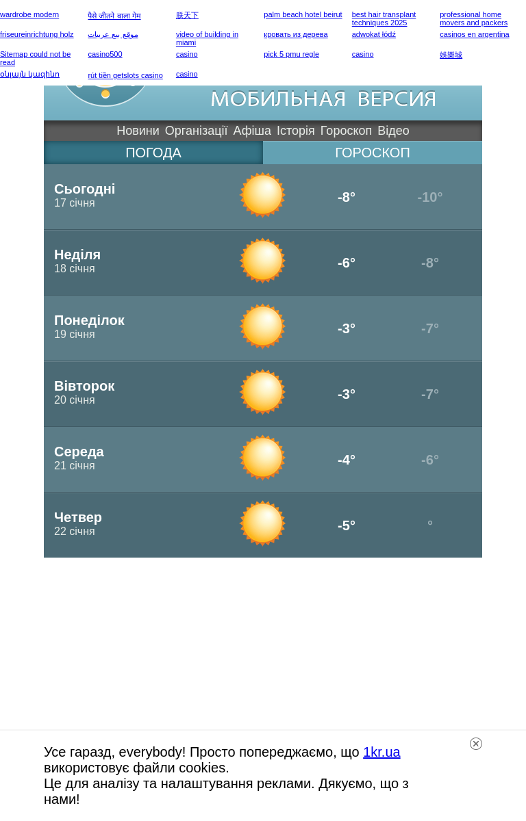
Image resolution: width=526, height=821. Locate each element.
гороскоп (372, 152)
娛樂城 (451, 55)
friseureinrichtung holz (37, 34)
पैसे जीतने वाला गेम (114, 16)
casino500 (105, 54)
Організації (196, 131)
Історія (296, 131)
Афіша (252, 131)
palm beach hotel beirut (303, 14)
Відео (393, 131)
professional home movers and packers (474, 18)
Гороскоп (346, 131)
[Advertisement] (263, 653)
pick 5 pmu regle (291, 54)
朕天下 (187, 15)
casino (187, 54)
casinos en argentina (475, 34)
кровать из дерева (295, 34)
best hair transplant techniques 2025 (384, 18)
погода (153, 152)
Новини (138, 131)
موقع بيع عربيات (113, 34)
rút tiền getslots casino (125, 75)
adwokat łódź (374, 34)
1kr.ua (381, 751)
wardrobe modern (29, 14)
